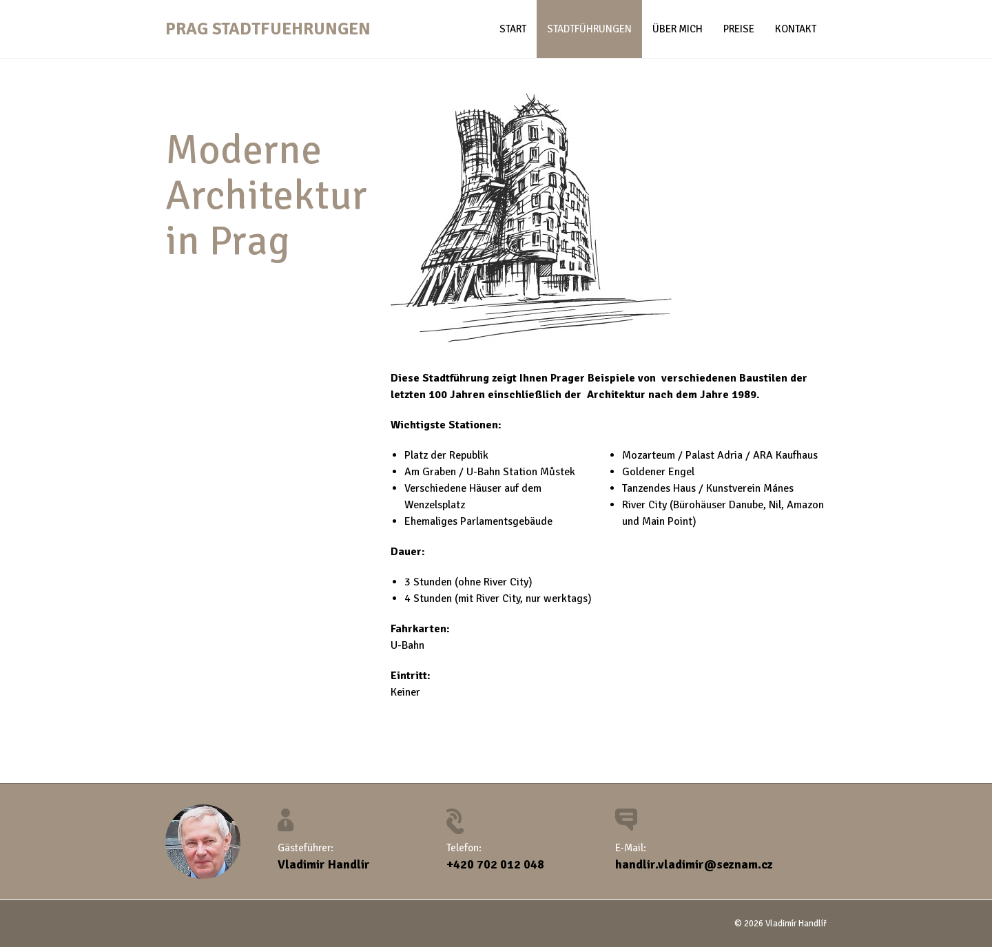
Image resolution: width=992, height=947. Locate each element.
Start (512, 29)
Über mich (677, 29)
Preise (738, 29)
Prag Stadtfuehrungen (268, 28)
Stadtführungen (589, 29)
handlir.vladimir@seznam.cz (694, 864)
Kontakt (795, 29)
